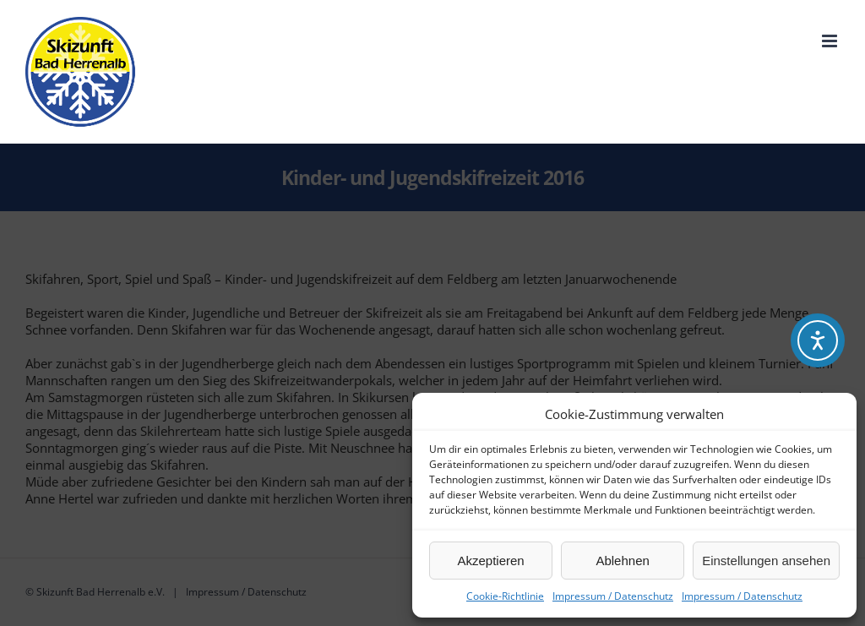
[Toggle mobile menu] (831, 41)
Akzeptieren (490, 560)
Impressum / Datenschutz (612, 596)
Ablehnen (622, 560)
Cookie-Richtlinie (505, 596)
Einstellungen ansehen (766, 560)
